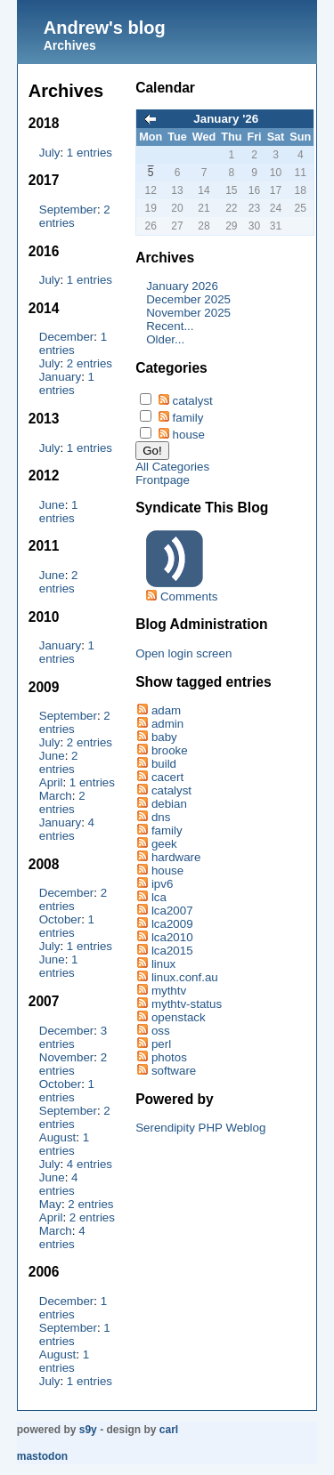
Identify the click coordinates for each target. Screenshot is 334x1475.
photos (169, 1057)
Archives (70, 45)
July (50, 152)
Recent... (169, 326)
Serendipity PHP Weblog (200, 1127)
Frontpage (162, 480)
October (60, 919)
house (189, 434)
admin (167, 723)
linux (163, 964)
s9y (88, 1429)
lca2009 (172, 924)
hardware (176, 857)
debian (169, 803)
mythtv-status (186, 1004)
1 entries (89, 152)
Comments (188, 596)
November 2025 (188, 312)
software (173, 1070)
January (60, 376)
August (58, 1137)
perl (161, 1044)
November (66, 1057)
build (163, 763)
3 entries (73, 1037)
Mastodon (42, 1456)
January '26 (225, 118)
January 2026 (182, 286)
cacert (167, 777)
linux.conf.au (184, 977)
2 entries (89, 363)
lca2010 (172, 937)
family (188, 417)
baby (164, 737)
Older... (165, 339)
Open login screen (183, 653)
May (50, 1204)
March (55, 795)
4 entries (66, 829)
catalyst (193, 400)
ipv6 (162, 884)
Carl (168, 1429)
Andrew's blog (105, 27)
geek (164, 843)
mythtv (168, 990)
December (66, 336)
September (68, 209)
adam (166, 710)
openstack (178, 1017)
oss (160, 1030)
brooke (169, 750)
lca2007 (172, 910)
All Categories (172, 466)
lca (159, 897)
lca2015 (172, 950)
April (51, 782)
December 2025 (188, 299)
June (52, 505)
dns (161, 817)
